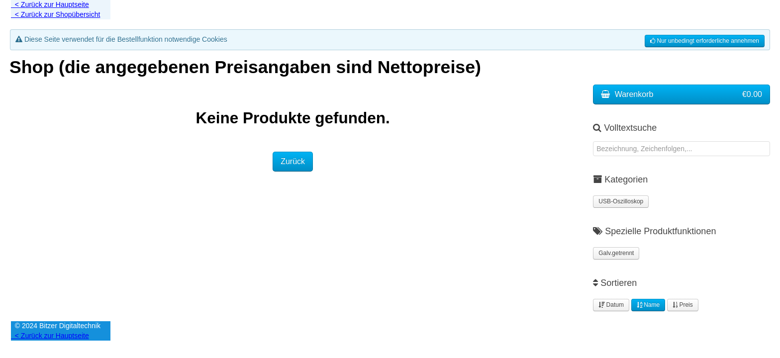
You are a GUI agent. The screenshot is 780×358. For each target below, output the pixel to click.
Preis (683, 304)
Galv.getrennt (616, 253)
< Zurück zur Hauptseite (50, 4)
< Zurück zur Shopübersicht (55, 14)
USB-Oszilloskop (620, 201)
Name (648, 304)
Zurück (293, 161)
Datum (611, 304)
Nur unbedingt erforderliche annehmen (704, 40)
